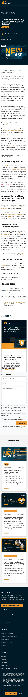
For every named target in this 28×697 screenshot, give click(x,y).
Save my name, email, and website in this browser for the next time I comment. (14, 429)
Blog (7, 12)
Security (3, 656)
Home (2, 12)
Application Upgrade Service (9, 647)
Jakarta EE (12, 12)
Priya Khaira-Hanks (11, 34)
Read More (8, 498)
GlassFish (18, 267)
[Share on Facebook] (10, 316)
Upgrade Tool (7, 166)
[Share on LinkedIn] (8, 316)
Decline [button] (20, 693)
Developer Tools (5, 633)
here (7, 134)
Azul (2, 93)
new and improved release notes (13, 130)
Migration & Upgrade (7, 644)
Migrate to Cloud (5, 650)
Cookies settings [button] (14, 689)
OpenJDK (9, 216)
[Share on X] (6, 316)
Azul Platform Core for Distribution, (13, 214)
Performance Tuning (6, 653)
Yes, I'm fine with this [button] (11, 693)
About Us (3, 666)
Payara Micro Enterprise (7, 627)
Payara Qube (4, 630)
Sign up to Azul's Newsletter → (12, 615)
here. (6, 124)
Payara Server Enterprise (19, 169)
